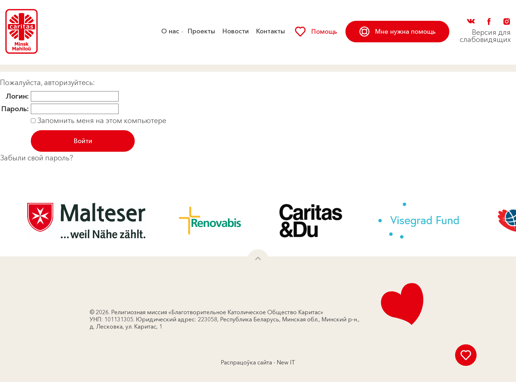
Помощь (316, 32)
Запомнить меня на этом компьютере (100, 120)
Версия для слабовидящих (485, 36)
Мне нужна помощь (397, 32)
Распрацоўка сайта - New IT (258, 362)
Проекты (201, 31)
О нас (170, 31)
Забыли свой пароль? (36, 158)
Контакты (270, 31)
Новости (235, 31)
